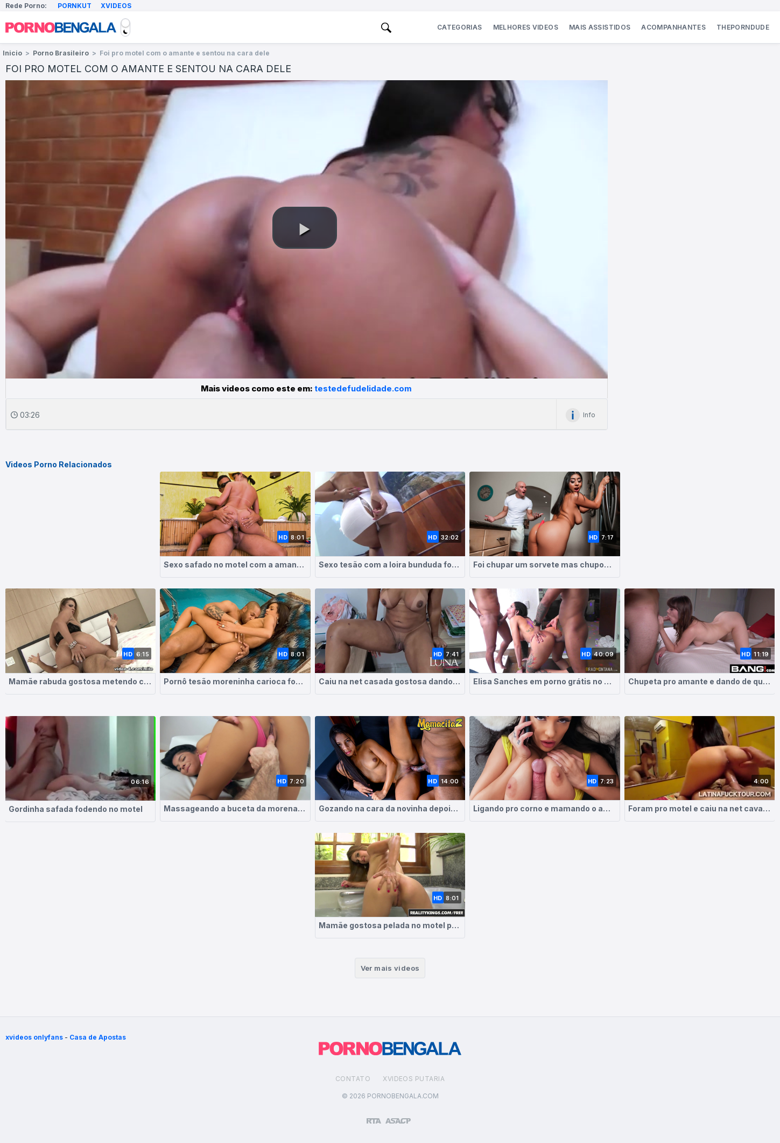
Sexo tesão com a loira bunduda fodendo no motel (390, 564)
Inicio (12, 53)
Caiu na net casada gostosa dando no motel (390, 681)
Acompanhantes (673, 27)
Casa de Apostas (97, 1037)
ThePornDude (742, 27)
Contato (352, 1079)
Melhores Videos (525, 27)
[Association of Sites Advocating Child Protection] (398, 1116)
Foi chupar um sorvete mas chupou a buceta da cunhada (544, 564)
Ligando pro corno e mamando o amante (544, 808)
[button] (304, 228)
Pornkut (75, 6)
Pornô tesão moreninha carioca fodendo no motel (235, 681)
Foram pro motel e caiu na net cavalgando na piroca (699, 808)
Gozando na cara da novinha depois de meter (390, 808)
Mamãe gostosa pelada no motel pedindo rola (390, 925)
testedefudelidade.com (363, 388)
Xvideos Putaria (414, 1079)
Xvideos (116, 6)
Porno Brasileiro (61, 53)
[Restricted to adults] (374, 1116)
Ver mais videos (390, 968)
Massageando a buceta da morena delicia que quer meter (235, 808)
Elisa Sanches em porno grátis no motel (544, 681)
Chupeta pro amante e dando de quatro (699, 681)
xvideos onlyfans (34, 1037)
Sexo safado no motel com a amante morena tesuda (235, 564)
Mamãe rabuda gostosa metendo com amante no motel (80, 681)
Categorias (459, 27)
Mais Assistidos (599, 27)
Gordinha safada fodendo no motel (76, 809)
